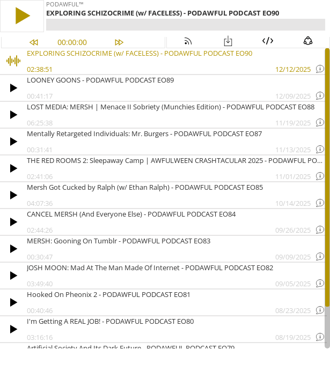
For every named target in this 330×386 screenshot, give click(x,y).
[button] (22, 16)
